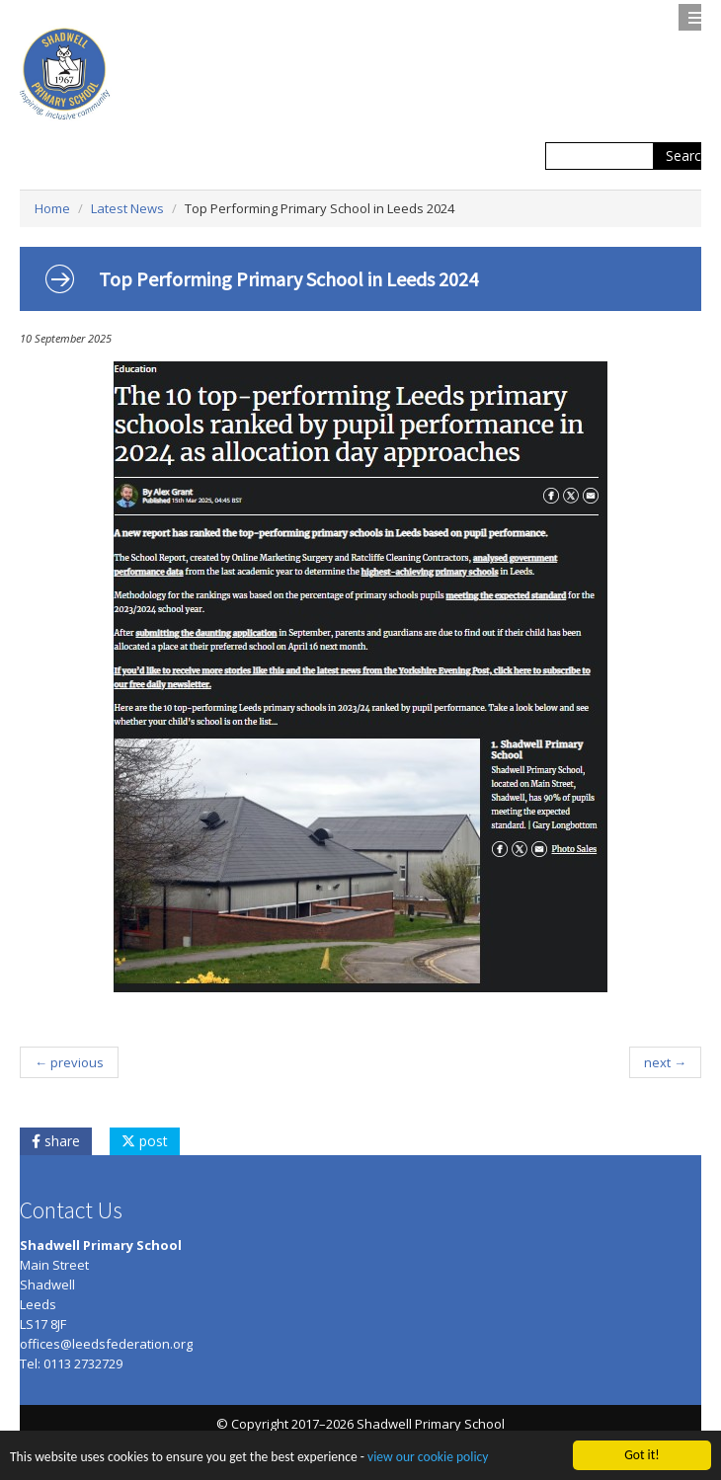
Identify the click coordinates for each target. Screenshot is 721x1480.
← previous (69, 1062)
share (56, 1140)
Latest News (127, 208)
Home (52, 208)
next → (665, 1062)
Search (687, 155)
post (144, 1140)
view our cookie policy (427, 1457)
